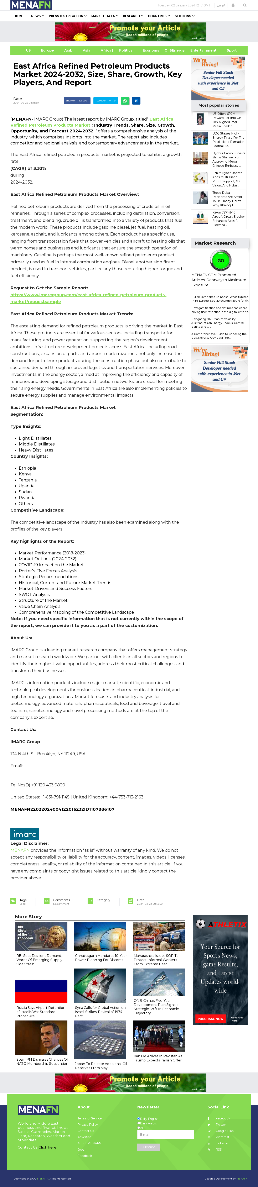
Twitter (217, 1125)
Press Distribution (66, 16)
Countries (157, 16)
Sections (183, 16)
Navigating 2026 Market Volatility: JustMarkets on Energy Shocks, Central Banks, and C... (217, 322)
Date (17, 99)
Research (131, 16)
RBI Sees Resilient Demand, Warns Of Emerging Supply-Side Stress (40, 960)
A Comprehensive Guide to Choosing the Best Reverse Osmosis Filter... (219, 335)
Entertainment (197, 50)
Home (18, 16)
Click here (47, 1147)
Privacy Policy (88, 1125)
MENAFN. (43, 1178)
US (23, 50)
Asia (87, 50)
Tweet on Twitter (106, 100)
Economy (151, 50)
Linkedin (218, 1143)
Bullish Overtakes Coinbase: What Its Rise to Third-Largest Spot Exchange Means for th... (220, 298)
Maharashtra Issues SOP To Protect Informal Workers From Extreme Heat (156, 960)
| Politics (125, 50)
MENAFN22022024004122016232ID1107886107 (62, 809)
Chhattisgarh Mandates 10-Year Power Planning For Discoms (101, 958)
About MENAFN (89, 1143)
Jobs (81, 1149)
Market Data (103, 16)
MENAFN (22, 119)
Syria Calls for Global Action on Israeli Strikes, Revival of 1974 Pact (100, 1012)
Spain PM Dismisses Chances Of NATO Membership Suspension (42, 1061)
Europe (47, 50)
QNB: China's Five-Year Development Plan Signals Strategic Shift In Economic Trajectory (156, 1007)
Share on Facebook (77, 100)
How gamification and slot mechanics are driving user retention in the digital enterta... (220, 309)
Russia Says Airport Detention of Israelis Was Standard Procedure (40, 1012)
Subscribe (148, 1147)
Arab (68, 50)
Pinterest (218, 1137)
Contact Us (86, 1131)
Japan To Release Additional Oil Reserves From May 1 (101, 1066)
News (36, 16)
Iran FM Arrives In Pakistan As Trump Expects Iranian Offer (158, 1058)
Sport (229, 50)
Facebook (219, 1118)
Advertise (84, 1137)
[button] (233, 5)
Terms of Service (90, 1118)
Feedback (85, 1156)
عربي (221, 5)
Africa (105, 50)
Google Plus (220, 1131)
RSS (215, 1149)
